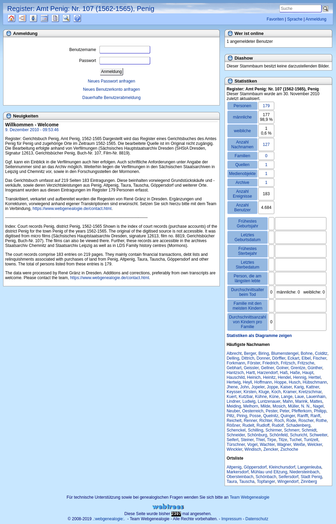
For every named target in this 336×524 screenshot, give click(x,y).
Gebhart (234, 367)
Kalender (50, 18)
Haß (284, 372)
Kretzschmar (310, 391)
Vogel (252, 444)
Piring (242, 415)
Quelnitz (270, 415)
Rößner (233, 425)
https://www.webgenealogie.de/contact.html (72, 208)
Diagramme (28, 18)
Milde (266, 406)
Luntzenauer (269, 401)
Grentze (298, 367)
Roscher (305, 420)
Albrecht (234, 353)
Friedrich (271, 363)
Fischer (319, 358)
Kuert (232, 396)
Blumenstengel (284, 353)
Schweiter (318, 435)
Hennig (299, 377)
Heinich (254, 377)
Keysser (234, 391)
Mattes (316, 401)
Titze (282, 439)
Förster (254, 363)
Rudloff (262, 425)
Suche (71, 18)
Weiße (299, 444)
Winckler (234, 449)
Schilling (255, 430)
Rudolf (278, 425)
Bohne (307, 353)
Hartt (250, 372)
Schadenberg (298, 425)
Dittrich (247, 358)
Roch (279, 420)
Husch (294, 382)
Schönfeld (278, 435)
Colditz (321, 353)
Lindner (233, 401)
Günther (315, 367)
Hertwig (234, 382)
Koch (276, 391)
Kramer (290, 391)
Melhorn (250, 406)
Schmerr (291, 430)
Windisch (252, 449)
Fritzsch (288, 363)
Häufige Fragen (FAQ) (83, 18)
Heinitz (269, 377)
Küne (274, 396)
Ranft (316, 415)
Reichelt (234, 420)
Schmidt (309, 430)
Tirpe (271, 439)
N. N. (305, 406)
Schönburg (257, 435)
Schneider (236, 435)
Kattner (312, 387)
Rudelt (248, 425)
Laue (299, 396)
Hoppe (280, 382)
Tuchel (295, 439)
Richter (265, 420)
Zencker (270, 449)
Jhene (232, 387)
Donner (263, 358)
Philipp (320, 411)
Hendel (284, 377)
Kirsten (249, 391)
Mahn (288, 401)
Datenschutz (256, 518)
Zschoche (289, 449)
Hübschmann (315, 382)
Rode (291, 420)
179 (266, 105)
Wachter (267, 444)
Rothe (321, 420)
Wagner (284, 444)
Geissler (251, 367)
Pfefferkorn (301, 411)
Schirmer (273, 430)
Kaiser (286, 387)
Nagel (318, 406)
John (244, 387)
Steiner (247, 439)
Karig (299, 387)
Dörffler (278, 358)
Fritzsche (306, 363)
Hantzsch (235, 372)
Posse (255, 415)
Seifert (233, 439)
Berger (250, 353)
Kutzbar (246, 396)
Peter (284, 411)
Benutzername (109, 49)
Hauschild (236, 377)
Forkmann (236, 363)
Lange (286, 396)
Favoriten (275, 19)
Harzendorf (267, 372)
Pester (271, 411)
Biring (264, 353)
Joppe (272, 387)
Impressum (231, 518)
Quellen (17, 18)
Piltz (231, 415)
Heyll (247, 382)
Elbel (306, 358)
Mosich (279, 406)
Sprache (294, 19)
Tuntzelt (311, 439)
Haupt (307, 372)
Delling (233, 358)
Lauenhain (315, 396)
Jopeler (258, 387)
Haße (295, 372)
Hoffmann (263, 382)
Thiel (260, 439)
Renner (250, 420)
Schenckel (236, 430)
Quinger (287, 415)
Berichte (61, 18)
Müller (293, 406)
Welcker (315, 444)
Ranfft (302, 415)
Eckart (293, 358)
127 (266, 144)
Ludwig (248, 401)
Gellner (267, 367)
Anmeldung (315, 19)
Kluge (264, 391)
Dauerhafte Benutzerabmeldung (111, 97)
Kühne (261, 396)
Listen (38, 18)
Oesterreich (252, 411)
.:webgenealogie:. (109, 518)
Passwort (114, 60)
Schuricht (298, 435)
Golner (282, 367)
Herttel (315, 377)
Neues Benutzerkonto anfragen (111, 89)
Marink (301, 401)
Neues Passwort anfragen (111, 81)
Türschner (236, 444)
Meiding (234, 406)
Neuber (233, 411)
